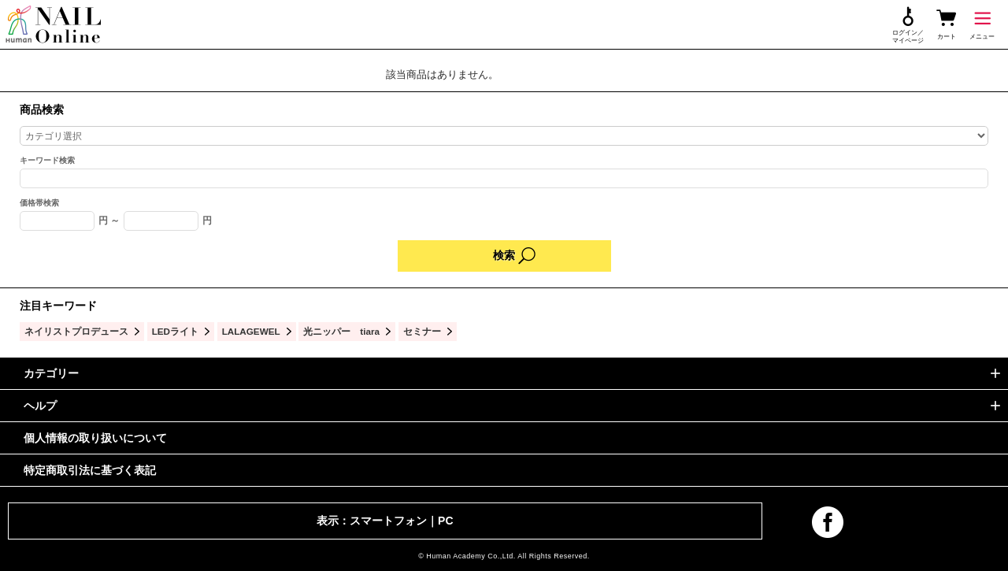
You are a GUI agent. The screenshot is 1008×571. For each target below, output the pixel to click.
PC (445, 520)
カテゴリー (51, 373)
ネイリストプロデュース (76, 331)
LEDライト (175, 331)
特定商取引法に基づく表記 (90, 470)
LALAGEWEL (251, 331)
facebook (827, 522)
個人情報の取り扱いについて (95, 438)
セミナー (422, 331)
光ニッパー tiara (341, 331)
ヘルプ (40, 405)
